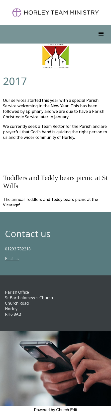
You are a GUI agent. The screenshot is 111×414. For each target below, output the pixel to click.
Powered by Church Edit (55, 410)
